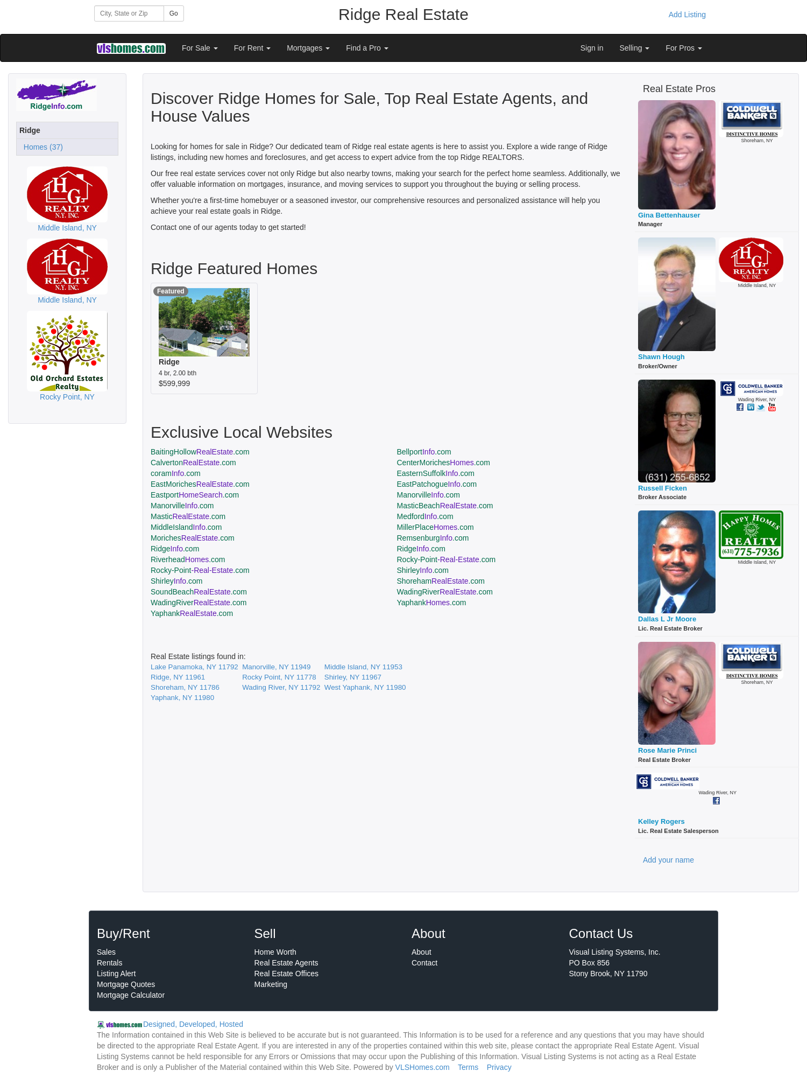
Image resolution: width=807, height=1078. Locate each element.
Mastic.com (188, 516)
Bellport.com (424, 451)
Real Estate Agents (286, 962)
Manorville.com (429, 495)
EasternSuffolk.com (436, 473)
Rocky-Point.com (446, 559)
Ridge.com (175, 548)
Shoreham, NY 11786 (185, 687)
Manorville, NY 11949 (276, 667)
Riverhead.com (188, 559)
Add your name (668, 860)
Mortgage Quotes (126, 984)
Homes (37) (41, 147)
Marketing (270, 984)
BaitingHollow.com (200, 451)
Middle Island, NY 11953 (363, 667)
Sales (106, 952)
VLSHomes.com (422, 1067)
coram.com (176, 473)
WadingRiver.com (445, 591)
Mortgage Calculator (131, 995)
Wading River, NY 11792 (281, 687)
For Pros (684, 48)
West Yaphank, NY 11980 (365, 687)
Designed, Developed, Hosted (193, 1024)
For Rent (252, 48)
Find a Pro (367, 48)
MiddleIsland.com (186, 527)
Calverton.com (193, 462)
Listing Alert (116, 973)
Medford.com (425, 516)
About (421, 952)
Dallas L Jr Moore (667, 619)
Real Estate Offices (286, 973)
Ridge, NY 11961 (178, 677)
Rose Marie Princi (667, 750)
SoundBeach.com (199, 591)
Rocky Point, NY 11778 (279, 677)
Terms (468, 1067)
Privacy (499, 1067)
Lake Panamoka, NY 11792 (194, 667)
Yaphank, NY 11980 (182, 698)
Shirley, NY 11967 (352, 677)
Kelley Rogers (661, 821)
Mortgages (308, 48)
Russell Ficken (662, 488)
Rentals (109, 962)
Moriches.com (193, 538)
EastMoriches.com (200, 484)
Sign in (592, 48)
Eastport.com (195, 495)
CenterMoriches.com (444, 462)
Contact (424, 962)
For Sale (200, 48)
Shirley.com (423, 570)
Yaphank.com (431, 602)
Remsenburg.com (433, 538)
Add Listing (687, 14)
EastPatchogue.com (437, 484)
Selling (635, 48)
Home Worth (275, 952)
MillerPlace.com (435, 527)
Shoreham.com (441, 581)
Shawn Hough (661, 357)
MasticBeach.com (445, 505)
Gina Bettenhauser (669, 215)
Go (173, 13)
